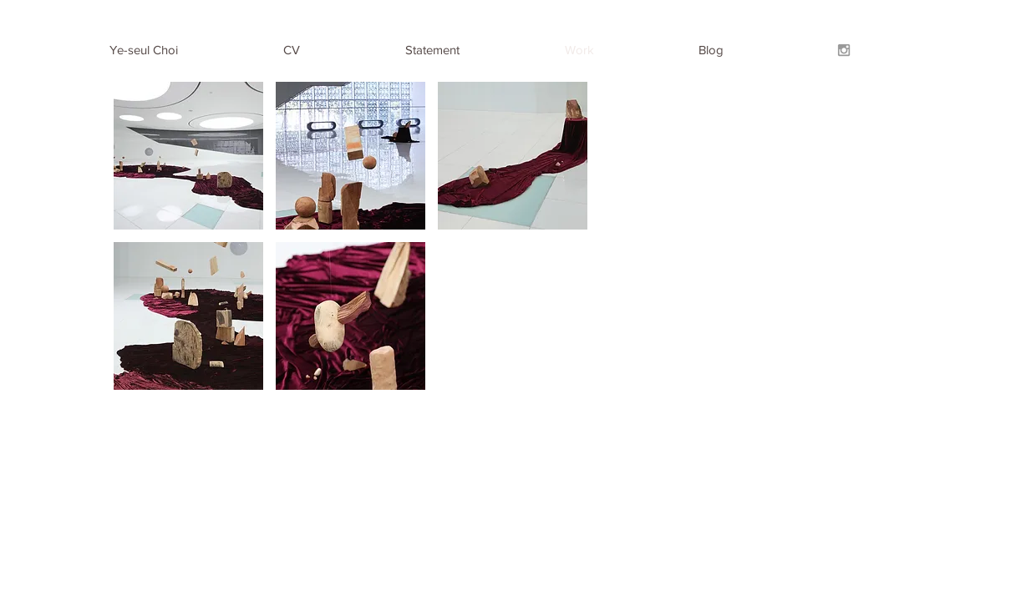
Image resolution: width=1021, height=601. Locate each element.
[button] (188, 156)
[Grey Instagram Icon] (844, 50)
